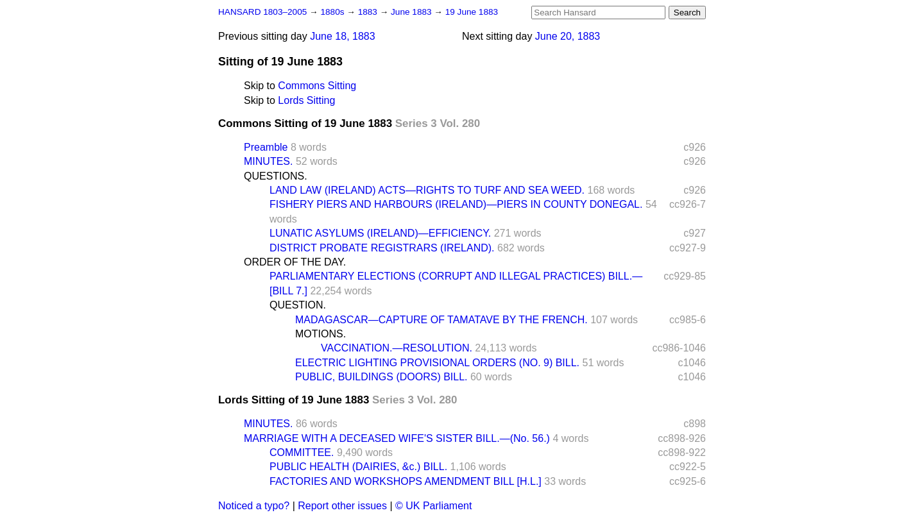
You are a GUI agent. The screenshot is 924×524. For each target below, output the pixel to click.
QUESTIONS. (275, 176)
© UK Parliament (433, 505)
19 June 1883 (471, 12)
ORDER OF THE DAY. (295, 262)
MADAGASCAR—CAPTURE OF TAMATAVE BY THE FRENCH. (441, 319)
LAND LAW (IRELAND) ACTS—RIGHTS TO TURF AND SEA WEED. (427, 190)
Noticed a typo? (253, 505)
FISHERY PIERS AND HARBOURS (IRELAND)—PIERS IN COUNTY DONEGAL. (456, 204)
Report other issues (342, 505)
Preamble (265, 147)
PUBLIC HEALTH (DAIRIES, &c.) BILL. (358, 466)
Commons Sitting (317, 85)
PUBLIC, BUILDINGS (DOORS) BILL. (381, 376)
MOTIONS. (320, 333)
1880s (333, 12)
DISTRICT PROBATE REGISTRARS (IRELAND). (382, 247)
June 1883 (412, 12)
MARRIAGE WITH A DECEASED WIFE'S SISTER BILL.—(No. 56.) (397, 438)
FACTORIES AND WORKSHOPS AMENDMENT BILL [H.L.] (406, 481)
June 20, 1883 (567, 36)
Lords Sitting (306, 100)
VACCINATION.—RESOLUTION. (396, 347)
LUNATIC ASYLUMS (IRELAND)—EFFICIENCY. (380, 233)
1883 (369, 12)
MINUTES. (268, 161)
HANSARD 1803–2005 (262, 12)
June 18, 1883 (342, 36)
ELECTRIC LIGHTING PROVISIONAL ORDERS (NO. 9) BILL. (437, 362)
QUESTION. (298, 305)
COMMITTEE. (302, 452)
